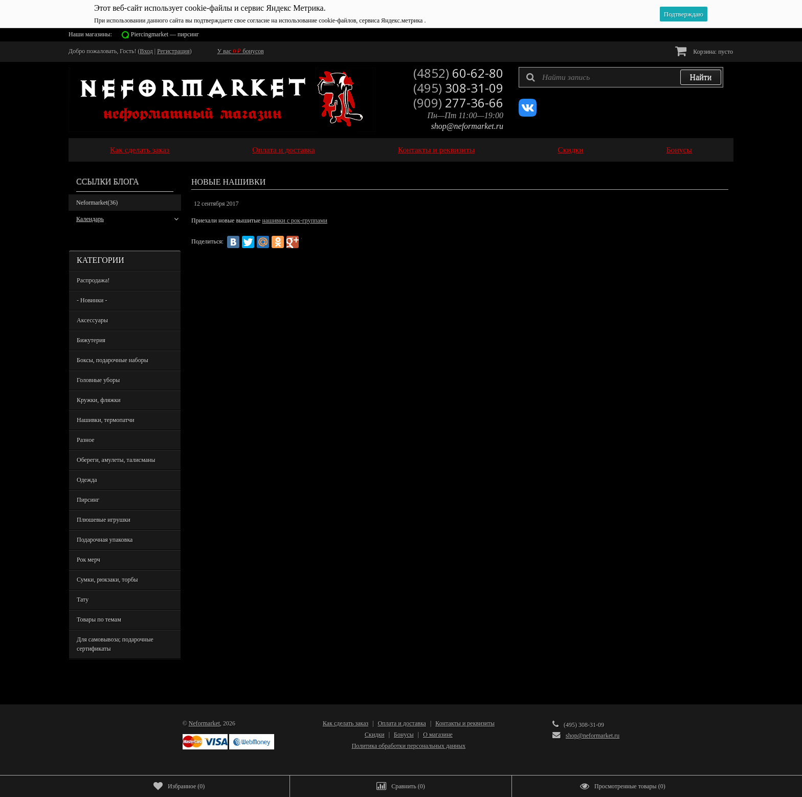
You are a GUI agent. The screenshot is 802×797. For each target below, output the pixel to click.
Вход (146, 51)
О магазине (438, 734)
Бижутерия (91, 340)
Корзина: (704, 51)
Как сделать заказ (139, 149)
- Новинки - (92, 300)
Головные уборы (98, 380)
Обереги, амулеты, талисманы (116, 459)
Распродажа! (93, 280)
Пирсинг (88, 499)
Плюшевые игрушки (103, 519)
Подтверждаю (683, 14)
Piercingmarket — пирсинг (165, 34)
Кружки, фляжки (99, 400)
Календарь (127, 219)
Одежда (87, 479)
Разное (86, 440)
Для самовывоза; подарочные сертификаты (115, 644)
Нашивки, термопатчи (106, 420)
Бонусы (679, 149)
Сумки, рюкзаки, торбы (107, 579)
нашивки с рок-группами (294, 220)
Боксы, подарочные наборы (112, 360)
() (179, 786)
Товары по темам (99, 619)
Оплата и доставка (283, 149)
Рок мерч (88, 559)
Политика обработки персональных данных (409, 745)
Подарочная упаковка (104, 539)
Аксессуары (92, 320)
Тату (82, 599)
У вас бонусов (240, 51)
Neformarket (97, 202)
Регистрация (173, 51)
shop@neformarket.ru (467, 126)
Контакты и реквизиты (436, 149)
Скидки (570, 149)
